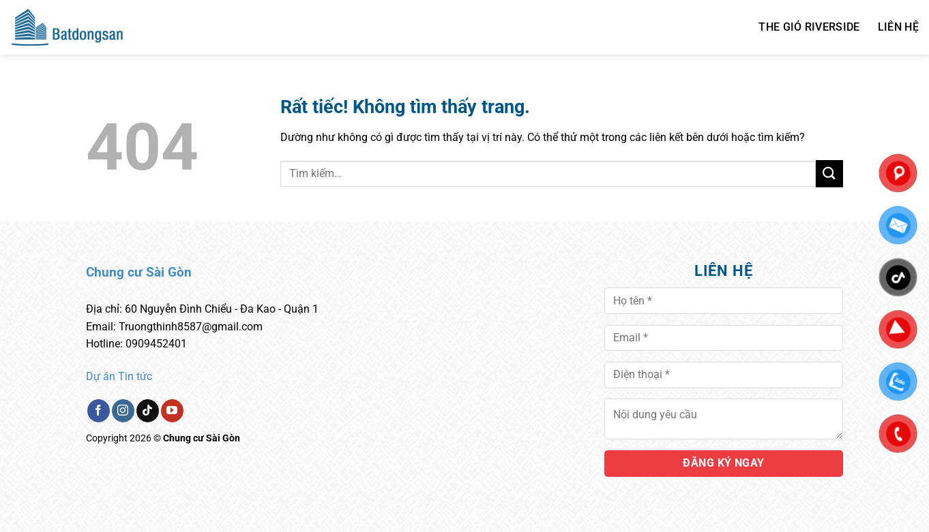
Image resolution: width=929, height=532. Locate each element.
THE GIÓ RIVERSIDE (808, 26)
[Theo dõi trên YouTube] (172, 410)
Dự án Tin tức (119, 376)
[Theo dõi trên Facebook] (98, 410)
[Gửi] (829, 173)
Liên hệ (898, 26)
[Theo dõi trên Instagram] (123, 410)
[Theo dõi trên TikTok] (147, 410)
